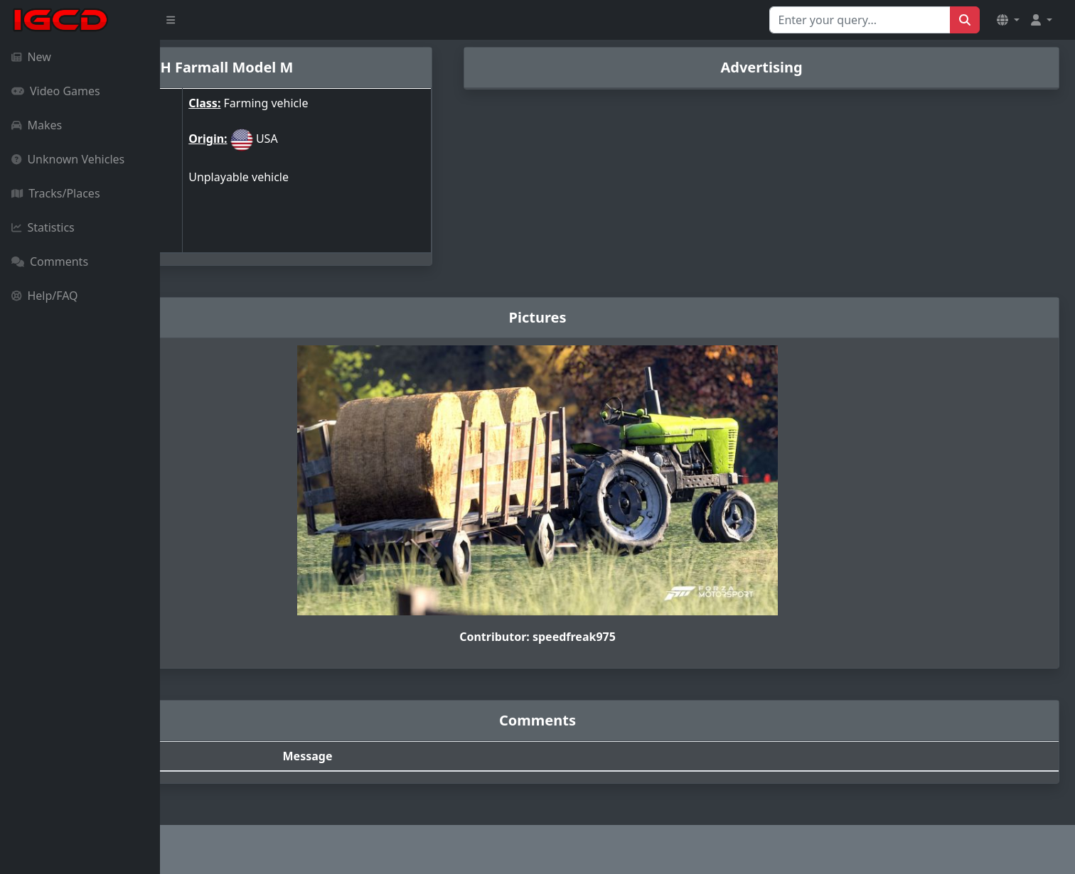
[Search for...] (860, 19)
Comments (49, 261)
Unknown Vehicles (67, 159)
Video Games (55, 91)
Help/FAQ (44, 295)
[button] (1008, 20)
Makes (36, 125)
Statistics (43, 227)
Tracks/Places (55, 193)
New (31, 57)
